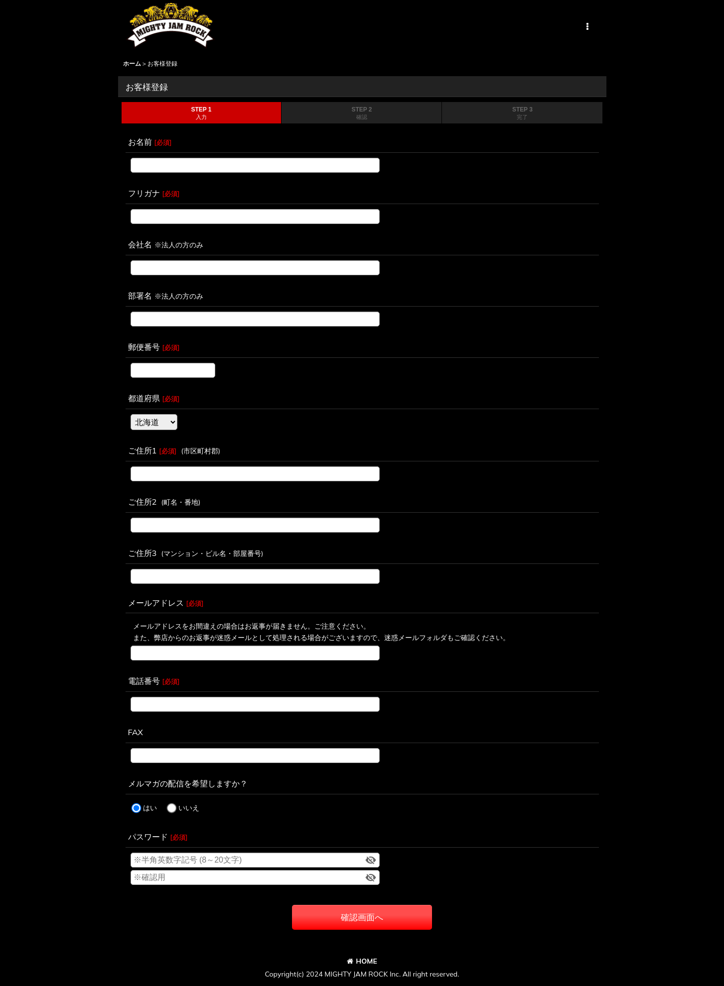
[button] (587, 26)
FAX (135, 732)
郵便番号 (144, 347)
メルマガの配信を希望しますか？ (188, 783)
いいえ (188, 808)
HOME (362, 961)
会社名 (140, 244)
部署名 (140, 296)
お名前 (140, 142)
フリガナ (144, 193)
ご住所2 (142, 502)
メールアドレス (156, 603)
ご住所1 (142, 450)
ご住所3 (142, 553)
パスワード (148, 837)
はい (150, 808)
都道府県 (144, 398)
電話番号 (144, 681)
